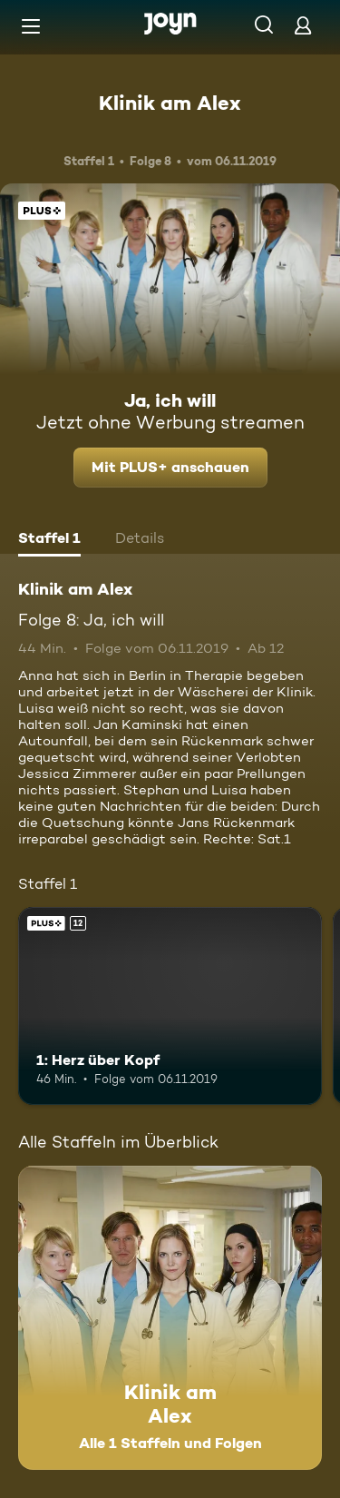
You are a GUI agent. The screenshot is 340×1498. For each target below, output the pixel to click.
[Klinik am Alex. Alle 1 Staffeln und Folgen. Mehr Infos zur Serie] (170, 1318)
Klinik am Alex (170, 102)
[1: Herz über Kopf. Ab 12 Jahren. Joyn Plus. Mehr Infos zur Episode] (170, 1006)
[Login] (303, 25)
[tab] (49, 540)
